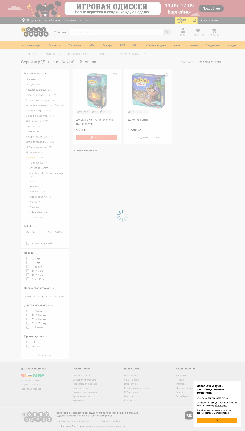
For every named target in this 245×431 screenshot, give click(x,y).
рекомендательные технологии (213, 413)
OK (217, 420)
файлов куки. (220, 405)
